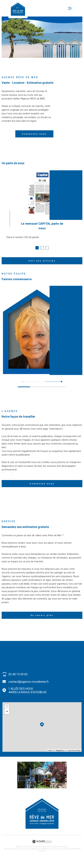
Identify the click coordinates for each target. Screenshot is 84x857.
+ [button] (7, 706)
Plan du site (24, 849)
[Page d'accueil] (18, 9)
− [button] (7, 711)
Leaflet (49, 750)
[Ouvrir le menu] (80, 8)
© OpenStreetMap (73, 750)
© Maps (59, 750)
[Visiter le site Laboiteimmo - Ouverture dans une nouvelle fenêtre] (42, 841)
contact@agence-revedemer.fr (28, 681)
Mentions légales (39, 849)
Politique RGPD (73, 849)
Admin (51, 849)
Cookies (42, 851)
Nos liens (60, 849)
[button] (37, 247)
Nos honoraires (10, 849)
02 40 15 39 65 (18, 674)
